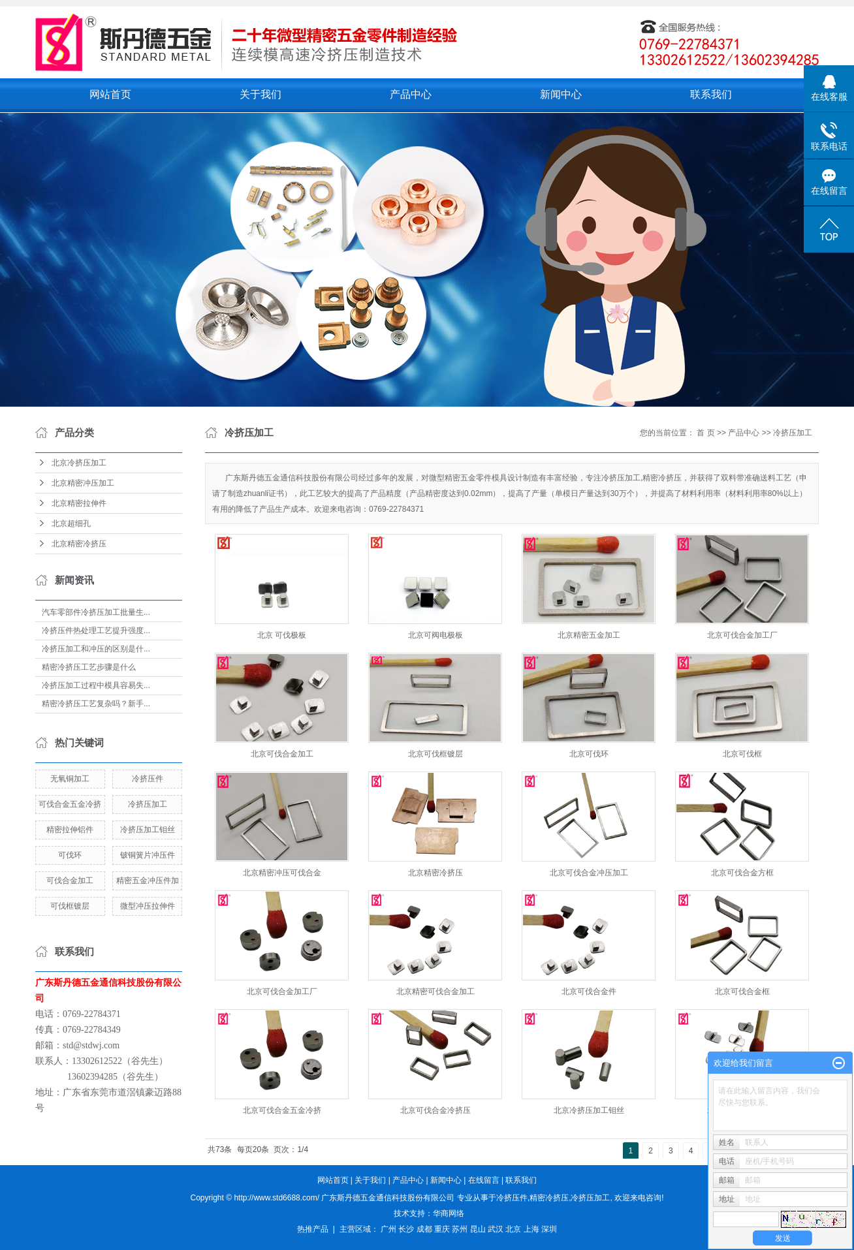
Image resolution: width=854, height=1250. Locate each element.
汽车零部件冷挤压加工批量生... (96, 612)
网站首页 (110, 94)
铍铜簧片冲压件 (147, 855)
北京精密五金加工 (589, 635)
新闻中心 (561, 94)
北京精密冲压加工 (83, 483)
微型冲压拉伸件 (147, 906)
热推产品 (312, 1229)
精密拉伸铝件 (69, 829)
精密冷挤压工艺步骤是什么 (89, 667)
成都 (424, 1229)
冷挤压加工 (147, 804)
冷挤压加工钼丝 (147, 829)
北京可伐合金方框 (742, 872)
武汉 (495, 1229)
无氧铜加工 (69, 778)
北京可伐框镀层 (435, 753)
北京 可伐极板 (281, 635)
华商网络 (448, 1213)
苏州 (459, 1229)
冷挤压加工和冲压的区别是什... (96, 648)
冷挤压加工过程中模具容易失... (96, 685)
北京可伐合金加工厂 (742, 635)
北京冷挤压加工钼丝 (589, 1110)
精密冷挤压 (549, 1197)
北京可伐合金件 (588, 991)
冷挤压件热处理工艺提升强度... (96, 630)
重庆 (442, 1229)
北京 (513, 1229)
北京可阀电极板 (435, 635)
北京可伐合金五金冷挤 (282, 1110)
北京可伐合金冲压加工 (589, 872)
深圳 (549, 1229)
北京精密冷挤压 (79, 543)
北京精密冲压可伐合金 (282, 872)
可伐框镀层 (69, 906)
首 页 (705, 432)
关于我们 (260, 94)
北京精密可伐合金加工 (435, 991)
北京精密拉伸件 (79, 503)
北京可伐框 (742, 753)
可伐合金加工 (69, 880)
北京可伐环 (589, 753)
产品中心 (411, 94)
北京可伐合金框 (742, 991)
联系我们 (711, 94)
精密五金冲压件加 (147, 880)
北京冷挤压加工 (79, 462)
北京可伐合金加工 (282, 753)
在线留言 (483, 1180)
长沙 (406, 1229)
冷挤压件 (147, 778)
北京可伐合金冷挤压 (435, 1110)
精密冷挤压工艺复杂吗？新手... (96, 703)
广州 (388, 1229)
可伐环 (70, 855)
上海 (531, 1229)
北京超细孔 (71, 523)
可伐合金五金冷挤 (70, 804)
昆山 (478, 1229)
